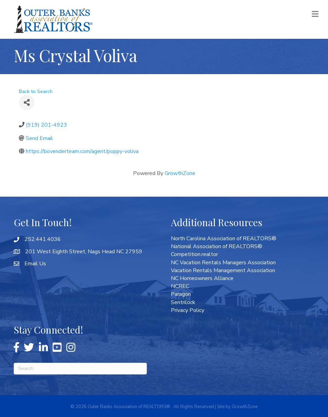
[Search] (80, 368)
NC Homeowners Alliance (202, 278)
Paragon (181, 294)
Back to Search (36, 91)
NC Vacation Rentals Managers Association (223, 262)
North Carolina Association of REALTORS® (223, 238)
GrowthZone (180, 173)
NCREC (180, 286)
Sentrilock (183, 302)
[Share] (26, 102)
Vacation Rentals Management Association (223, 270)
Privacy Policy (187, 310)
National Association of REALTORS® (216, 246)
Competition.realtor (194, 254)
